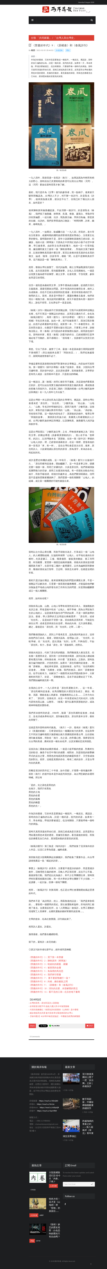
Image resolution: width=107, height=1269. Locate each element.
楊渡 (24, 50)
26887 (33, 1215)
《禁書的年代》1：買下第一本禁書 (37, 957)
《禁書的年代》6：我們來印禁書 (36, 974)
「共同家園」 (35, 37)
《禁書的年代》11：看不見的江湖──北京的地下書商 (45, 992)
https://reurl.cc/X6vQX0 (40, 1101)
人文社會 (44, 1186)
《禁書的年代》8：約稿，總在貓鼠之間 (39, 981)
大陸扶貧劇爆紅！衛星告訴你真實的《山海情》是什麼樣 (45, 1009)
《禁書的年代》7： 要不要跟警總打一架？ (41, 978)
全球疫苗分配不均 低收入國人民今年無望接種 (40, 1006)
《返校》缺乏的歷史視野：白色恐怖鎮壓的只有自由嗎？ (45, 1230)
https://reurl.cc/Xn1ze (37, 1104)
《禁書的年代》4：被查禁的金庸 (36, 967)
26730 (29, 1241)
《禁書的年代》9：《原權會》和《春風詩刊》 (43, 985)
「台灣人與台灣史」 (56, 37)
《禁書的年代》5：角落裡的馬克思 (37, 971)
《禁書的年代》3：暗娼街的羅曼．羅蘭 (39, 964)
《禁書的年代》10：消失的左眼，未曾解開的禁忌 (44, 988)
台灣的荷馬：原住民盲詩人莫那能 (35, 1003)
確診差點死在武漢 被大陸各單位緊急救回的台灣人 (42, 1013)
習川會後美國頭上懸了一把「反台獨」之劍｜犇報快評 (79, 1080)
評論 (23, 1241)
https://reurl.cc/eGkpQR (40, 1107)
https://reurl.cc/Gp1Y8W (38, 1111)
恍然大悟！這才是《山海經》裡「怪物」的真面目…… (45, 1205)
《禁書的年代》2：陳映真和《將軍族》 (39, 960)
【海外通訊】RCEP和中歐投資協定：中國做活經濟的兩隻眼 (46, 1016)
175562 (24, 1190)
